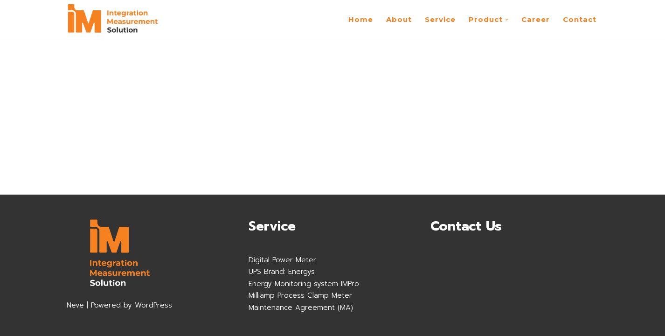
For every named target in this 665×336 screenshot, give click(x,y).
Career (535, 19)
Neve (75, 305)
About (399, 19)
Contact (579, 19)
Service (440, 19)
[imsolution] (113, 19)
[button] (507, 19)
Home (360, 19)
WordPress (153, 305)
